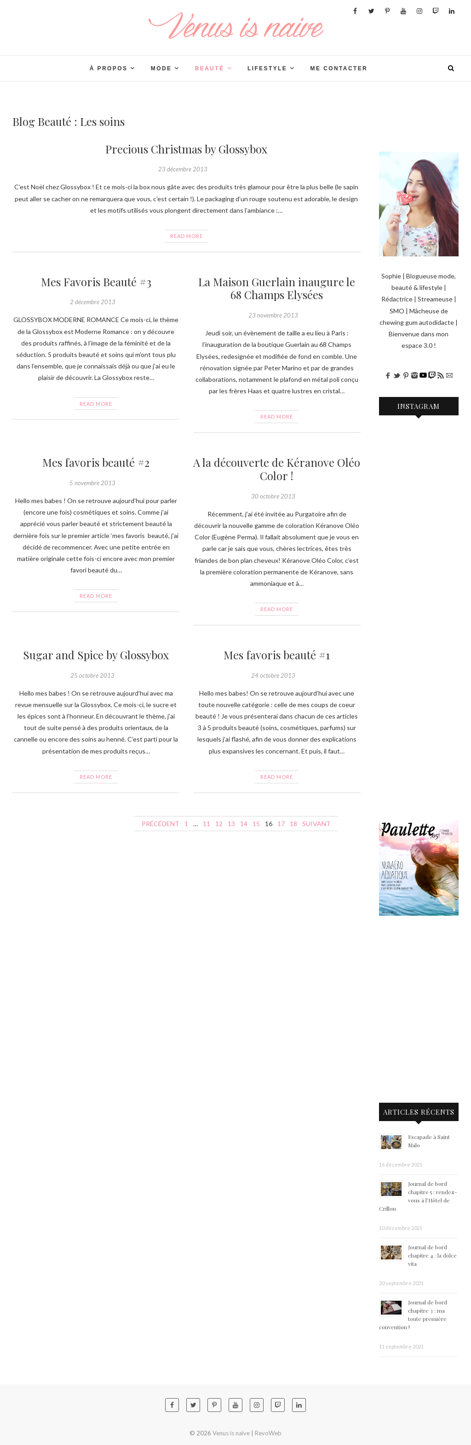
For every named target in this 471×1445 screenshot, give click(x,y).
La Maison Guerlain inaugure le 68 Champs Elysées (276, 288)
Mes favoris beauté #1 (277, 654)
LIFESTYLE (267, 68)
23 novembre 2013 (273, 315)
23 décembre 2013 (182, 169)
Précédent (160, 823)
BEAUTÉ (209, 68)
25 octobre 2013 (92, 675)
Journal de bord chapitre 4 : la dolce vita (432, 1255)
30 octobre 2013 (273, 496)
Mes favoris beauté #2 (95, 462)
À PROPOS (109, 68)
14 (243, 823)
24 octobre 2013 (273, 675)
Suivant (316, 823)
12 (219, 823)
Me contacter (339, 68)
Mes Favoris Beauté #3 (96, 281)
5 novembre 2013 (92, 483)
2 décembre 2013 (92, 302)
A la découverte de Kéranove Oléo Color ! (276, 469)
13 (231, 823)
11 (206, 823)
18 (293, 823)
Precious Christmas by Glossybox (186, 149)
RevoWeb (268, 1433)
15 (256, 823)
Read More (186, 236)
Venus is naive (231, 1433)
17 (281, 823)
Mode (161, 68)
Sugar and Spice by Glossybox (96, 654)
